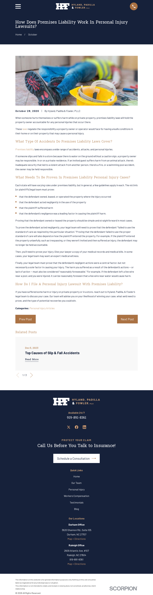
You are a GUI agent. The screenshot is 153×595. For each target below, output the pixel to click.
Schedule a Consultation (76, 458)
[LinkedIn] (84, 427)
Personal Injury (77, 489)
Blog (76, 508)
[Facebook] (76, 427)
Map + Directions (76, 538)
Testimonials (76, 502)
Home (76, 476)
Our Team (76, 482)
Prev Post (25, 319)
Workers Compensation (76, 495)
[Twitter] (68, 427)
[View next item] (31, 375)
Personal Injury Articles (42, 308)
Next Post (127, 319)
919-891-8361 (76, 417)
